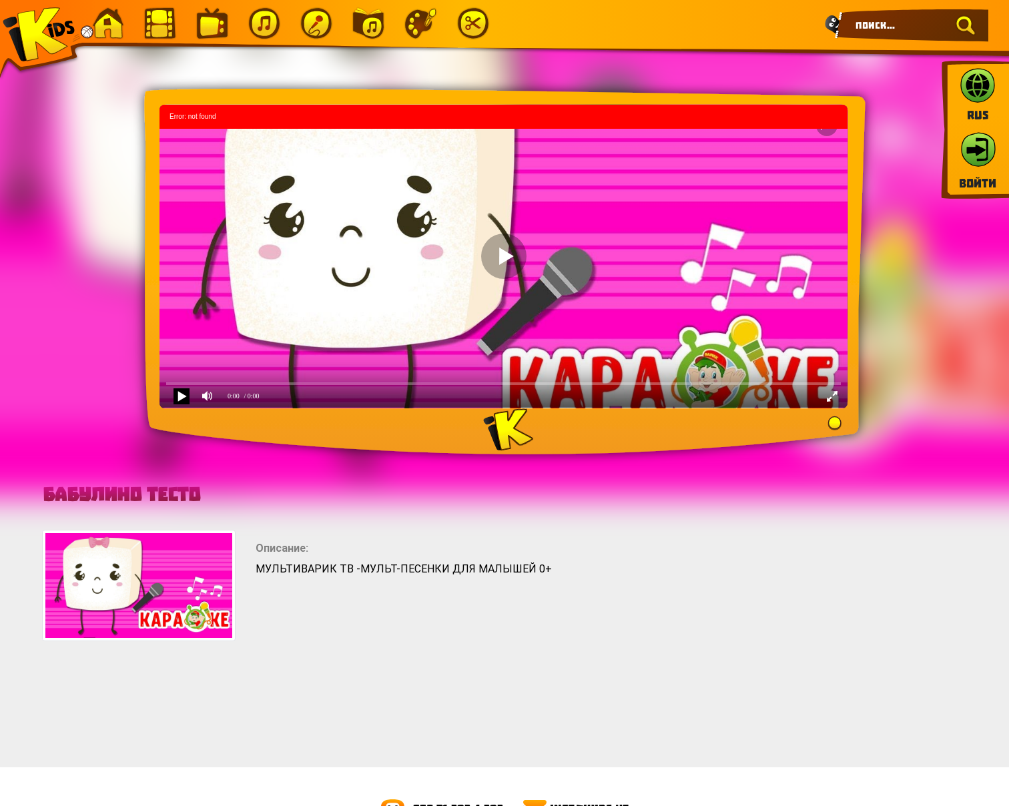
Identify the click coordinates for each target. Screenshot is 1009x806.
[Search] (911, 25)
